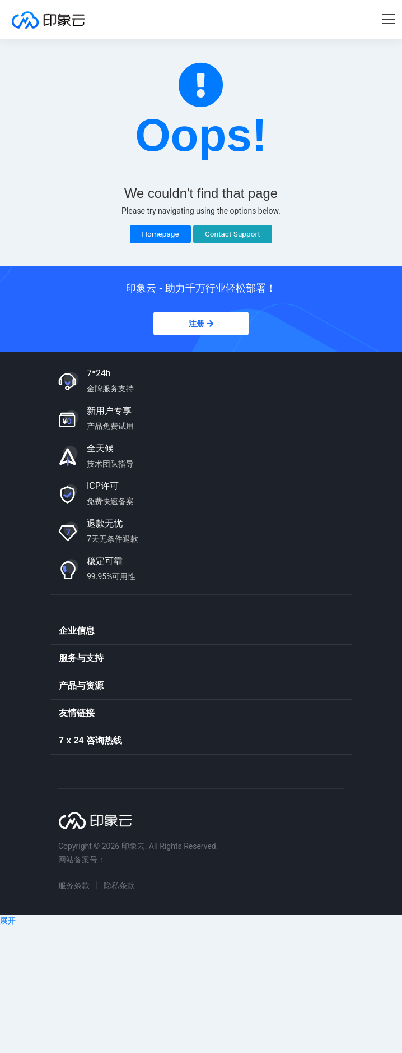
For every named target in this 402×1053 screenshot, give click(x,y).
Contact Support (232, 233)
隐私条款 (119, 885)
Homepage (160, 233)
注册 (201, 323)
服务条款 (74, 885)
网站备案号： (81, 859)
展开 (8, 920)
